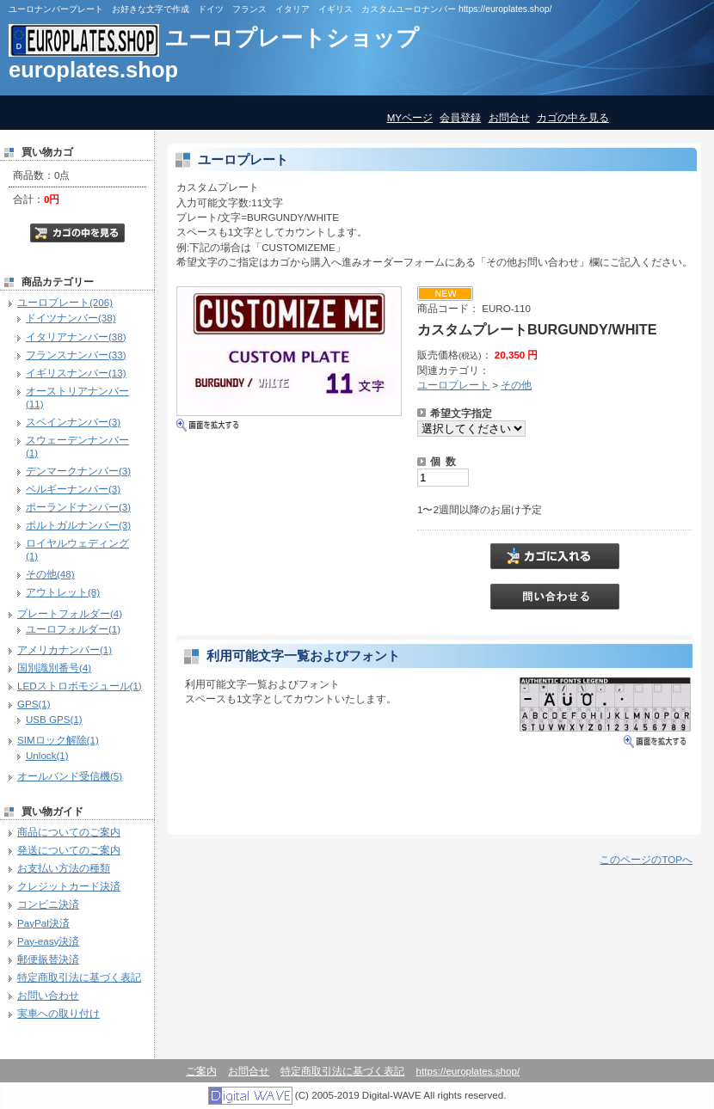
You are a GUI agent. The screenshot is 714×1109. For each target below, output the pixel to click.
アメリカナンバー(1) (64, 649)
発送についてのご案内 (68, 849)
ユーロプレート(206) (65, 302)
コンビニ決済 (48, 904)
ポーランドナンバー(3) (78, 506)
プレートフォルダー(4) (69, 613)
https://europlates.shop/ (468, 1070)
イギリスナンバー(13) (76, 372)
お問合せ (509, 117)
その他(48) (50, 573)
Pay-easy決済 (48, 941)
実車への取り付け (58, 1013)
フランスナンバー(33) (76, 354)
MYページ (410, 117)
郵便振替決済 (48, 959)
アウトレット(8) (63, 591)
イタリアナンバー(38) (76, 336)
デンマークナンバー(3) (78, 470)
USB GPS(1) (54, 719)
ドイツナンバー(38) (71, 317)
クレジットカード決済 (68, 885)
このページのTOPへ (646, 859)
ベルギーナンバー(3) (73, 488)
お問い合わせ (48, 995)
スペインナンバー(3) (73, 421)
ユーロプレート (453, 384)
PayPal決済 (43, 922)
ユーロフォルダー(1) (73, 628)
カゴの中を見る (573, 117)
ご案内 (201, 1070)
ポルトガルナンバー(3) (78, 524)
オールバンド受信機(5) (69, 775)
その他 (516, 384)
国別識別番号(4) (54, 667)
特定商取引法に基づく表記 (79, 977)
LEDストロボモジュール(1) (79, 685)
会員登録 (460, 117)
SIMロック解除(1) (58, 739)
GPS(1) (34, 703)
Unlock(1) (47, 755)
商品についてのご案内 (68, 831)
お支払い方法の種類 (63, 867)
